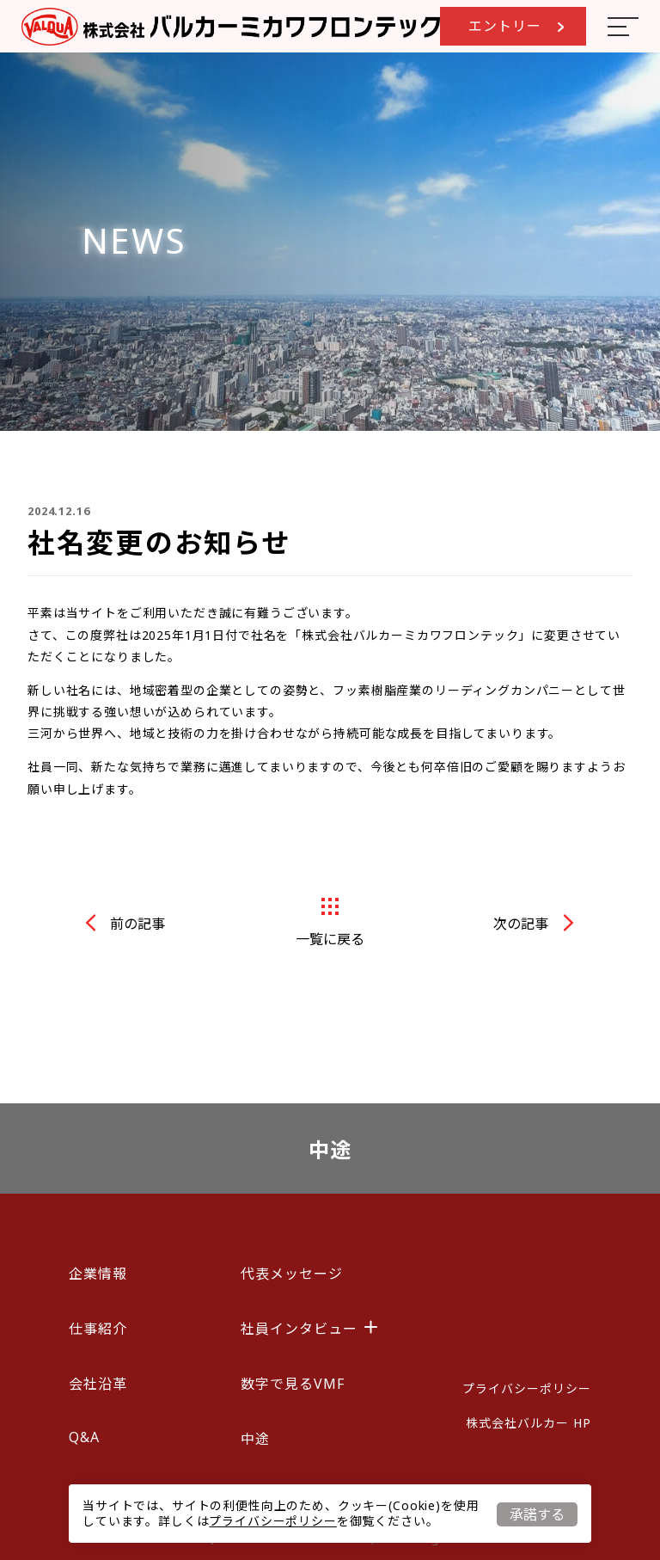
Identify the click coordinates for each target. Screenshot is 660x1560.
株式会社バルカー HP (528, 1423)
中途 (330, 1149)
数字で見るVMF (293, 1383)
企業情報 (98, 1273)
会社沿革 (98, 1383)
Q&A (84, 1437)
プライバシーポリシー (272, 1521)
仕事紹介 (98, 1328)
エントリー (516, 25)
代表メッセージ (292, 1273)
